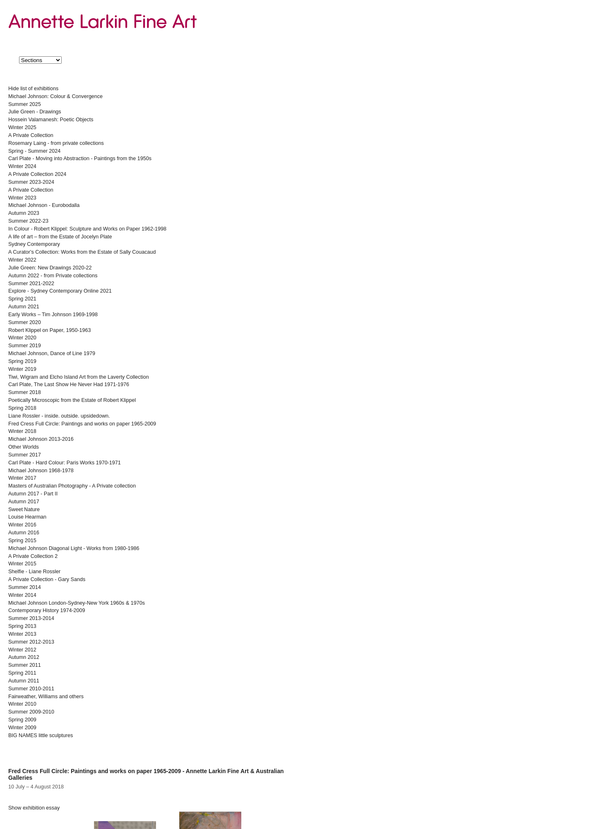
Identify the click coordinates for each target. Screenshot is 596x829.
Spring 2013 (22, 626)
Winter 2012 (22, 650)
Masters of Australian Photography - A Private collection (72, 486)
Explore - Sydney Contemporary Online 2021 (60, 291)
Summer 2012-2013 (31, 642)
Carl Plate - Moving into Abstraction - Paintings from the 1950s (79, 158)
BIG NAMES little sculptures (40, 735)
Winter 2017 (22, 478)
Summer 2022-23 (28, 221)
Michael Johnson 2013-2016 (41, 439)
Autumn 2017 (23, 502)
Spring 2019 (22, 361)
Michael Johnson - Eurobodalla (43, 205)
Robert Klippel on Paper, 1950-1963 (49, 330)
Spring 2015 (22, 540)
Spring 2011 (22, 673)
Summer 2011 (24, 665)
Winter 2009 (22, 727)
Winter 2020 (22, 338)
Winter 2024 (22, 166)
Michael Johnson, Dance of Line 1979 (51, 353)
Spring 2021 (22, 299)
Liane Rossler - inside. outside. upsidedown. (59, 416)
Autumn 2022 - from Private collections (52, 276)
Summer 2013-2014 (31, 618)
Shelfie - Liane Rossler (34, 571)
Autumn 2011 (23, 681)
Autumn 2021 (23, 307)
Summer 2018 (24, 392)
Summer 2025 (24, 104)
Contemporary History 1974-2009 (46, 610)
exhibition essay (34, 808)
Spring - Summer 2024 (34, 151)
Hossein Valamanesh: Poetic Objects (51, 120)
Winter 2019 (22, 369)
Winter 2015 (22, 564)
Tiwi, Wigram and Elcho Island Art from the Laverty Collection (78, 377)
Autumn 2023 (23, 213)
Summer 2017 (24, 455)
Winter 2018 (22, 431)
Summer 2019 (24, 345)
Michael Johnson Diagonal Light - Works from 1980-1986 (73, 548)
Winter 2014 (22, 595)
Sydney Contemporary (34, 244)
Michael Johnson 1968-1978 (41, 470)
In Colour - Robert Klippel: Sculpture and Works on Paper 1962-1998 (87, 229)
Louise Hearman (27, 517)
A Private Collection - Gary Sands (46, 579)
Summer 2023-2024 (31, 182)
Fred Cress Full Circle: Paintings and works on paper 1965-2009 (82, 424)
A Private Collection (30, 135)
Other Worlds (23, 447)
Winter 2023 (22, 198)
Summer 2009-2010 (31, 712)
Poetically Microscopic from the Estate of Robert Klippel (72, 400)
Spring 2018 (22, 408)
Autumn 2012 (23, 657)
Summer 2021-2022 (31, 283)
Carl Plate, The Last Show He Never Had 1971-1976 (68, 384)
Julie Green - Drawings (34, 112)
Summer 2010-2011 (31, 689)
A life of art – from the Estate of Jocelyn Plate (60, 237)
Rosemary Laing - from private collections (56, 143)
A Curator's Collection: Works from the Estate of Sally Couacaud (82, 252)
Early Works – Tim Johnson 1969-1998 (53, 314)
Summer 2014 (24, 587)
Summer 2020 (24, 322)
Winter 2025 (22, 127)
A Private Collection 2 (33, 556)
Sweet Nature (24, 509)
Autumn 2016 (23, 533)
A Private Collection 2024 (37, 174)
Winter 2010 (22, 704)
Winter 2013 (22, 634)
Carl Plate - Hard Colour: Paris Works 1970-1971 (64, 463)
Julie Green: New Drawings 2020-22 (50, 268)
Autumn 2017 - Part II (33, 494)
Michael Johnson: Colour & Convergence (55, 96)
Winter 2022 (22, 260)
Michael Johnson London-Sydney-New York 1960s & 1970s (76, 603)
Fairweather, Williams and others (46, 696)
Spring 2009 (22, 720)
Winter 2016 (22, 525)
